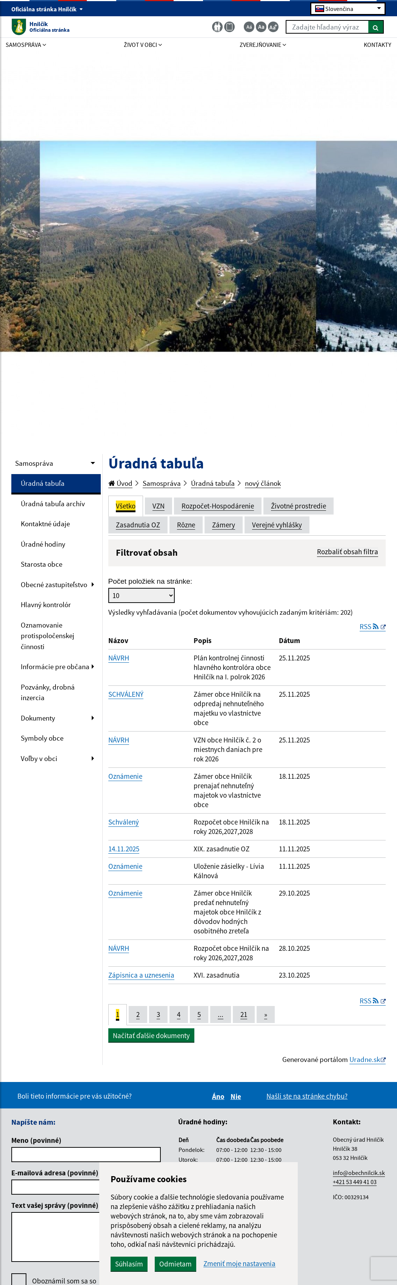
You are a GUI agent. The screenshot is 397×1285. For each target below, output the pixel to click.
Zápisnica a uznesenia (141, 975)
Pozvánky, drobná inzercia (48, 692)
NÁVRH (118, 657)
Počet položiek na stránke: (150, 581)
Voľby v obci (39, 758)
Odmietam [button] (175, 1263)
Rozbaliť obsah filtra (347, 551)
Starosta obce (41, 564)
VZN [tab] (158, 505)
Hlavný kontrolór (46, 604)
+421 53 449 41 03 (355, 1182)
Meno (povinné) (36, 1140)
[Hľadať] (376, 27)
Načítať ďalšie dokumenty (151, 1035)
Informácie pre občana (55, 666)
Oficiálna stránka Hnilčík (47, 9)
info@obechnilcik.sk (359, 1172)
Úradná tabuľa (43, 483)
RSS (370, 626)
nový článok (263, 483)
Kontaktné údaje (45, 523)
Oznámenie (125, 776)
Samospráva (34, 463)
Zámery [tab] (223, 524)
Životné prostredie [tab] (298, 505)
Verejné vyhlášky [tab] (277, 524)
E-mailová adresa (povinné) (54, 1172)
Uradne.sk (364, 1059)
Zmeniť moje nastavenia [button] (239, 1263)
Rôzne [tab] (186, 524)
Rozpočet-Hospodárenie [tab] (218, 505)
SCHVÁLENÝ (125, 694)
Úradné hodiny (43, 544)
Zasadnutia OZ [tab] (138, 524)
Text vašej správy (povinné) (54, 1205)
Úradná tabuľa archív (53, 503)
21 (243, 1014)
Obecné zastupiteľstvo (54, 584)
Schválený (123, 821)
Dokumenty (38, 717)
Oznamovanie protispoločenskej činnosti (47, 635)
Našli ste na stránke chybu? (307, 1096)
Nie (237, 1096)
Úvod (120, 483)
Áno (219, 1096)
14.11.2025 (123, 848)
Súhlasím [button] (129, 1263)
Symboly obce (42, 737)
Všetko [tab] (125, 505)
